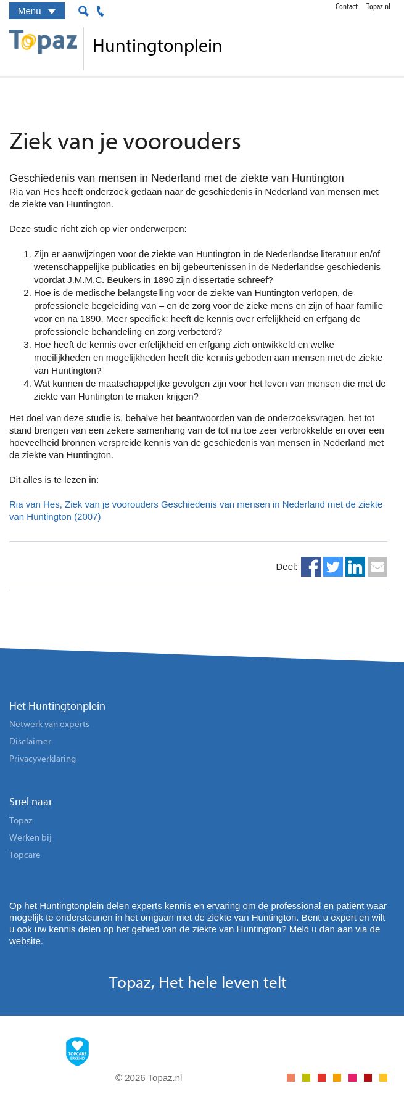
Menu (38, 12)
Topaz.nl (378, 6)
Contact (347, 6)
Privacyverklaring (42, 759)
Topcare (25, 855)
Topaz (20, 820)
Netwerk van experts (49, 724)
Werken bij (30, 838)
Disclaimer (30, 741)
